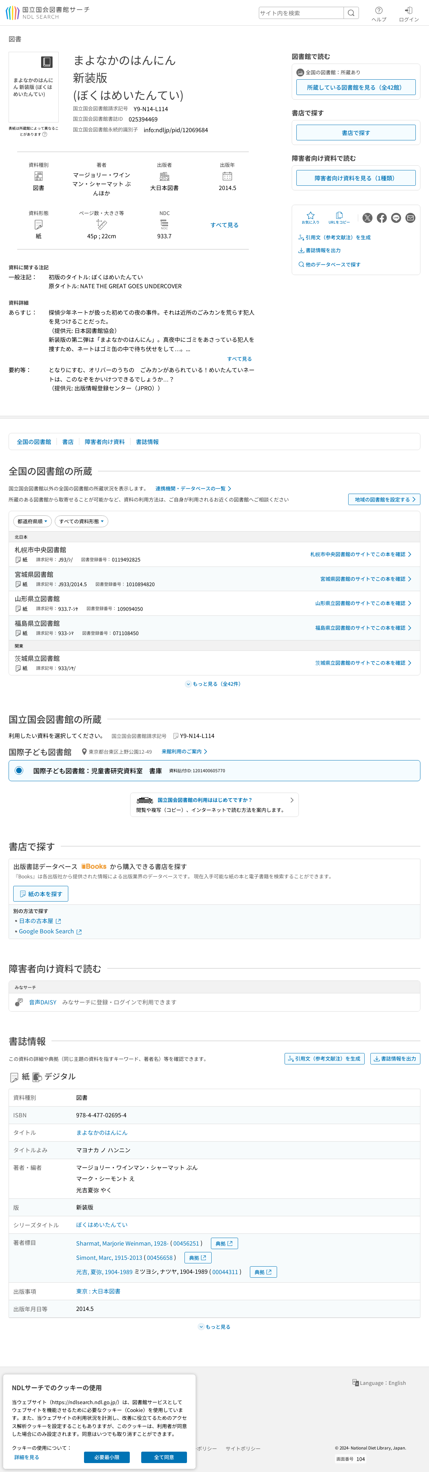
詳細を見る (26, 1457)
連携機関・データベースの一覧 (195, 488)
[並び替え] (32, 521)
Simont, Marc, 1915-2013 (109, 1257)
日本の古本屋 (40, 920)
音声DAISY (42, 1002)
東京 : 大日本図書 (98, 1291)
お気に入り (311, 218)
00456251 (186, 1243)
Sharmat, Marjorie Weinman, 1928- (122, 1243)
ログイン (409, 13)
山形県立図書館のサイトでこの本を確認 (364, 603)
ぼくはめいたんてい (102, 1224)
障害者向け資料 (105, 441)
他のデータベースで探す (329, 264)
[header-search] (309, 13)
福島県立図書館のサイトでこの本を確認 (364, 628)
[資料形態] (81, 521)
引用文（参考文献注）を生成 (334, 237)
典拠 (224, 1243)
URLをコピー (339, 218)
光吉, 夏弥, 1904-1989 (104, 1271)
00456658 (160, 1257)
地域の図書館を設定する (386, 499)
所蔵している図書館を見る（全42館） (356, 87)
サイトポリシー (243, 1448)
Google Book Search (51, 931)
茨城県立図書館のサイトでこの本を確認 (364, 663)
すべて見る (224, 224)
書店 (68, 441)
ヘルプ (378, 13)
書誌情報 (147, 441)
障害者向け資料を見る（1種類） (356, 178)
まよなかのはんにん (102, 1132)
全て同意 (164, 1457)
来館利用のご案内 (186, 751)
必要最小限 (106, 1457)
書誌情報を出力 (319, 250)
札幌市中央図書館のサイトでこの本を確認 (362, 554)
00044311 (225, 1271)
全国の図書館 (34, 441)
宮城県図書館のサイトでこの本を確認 (367, 579)
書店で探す (356, 132)
